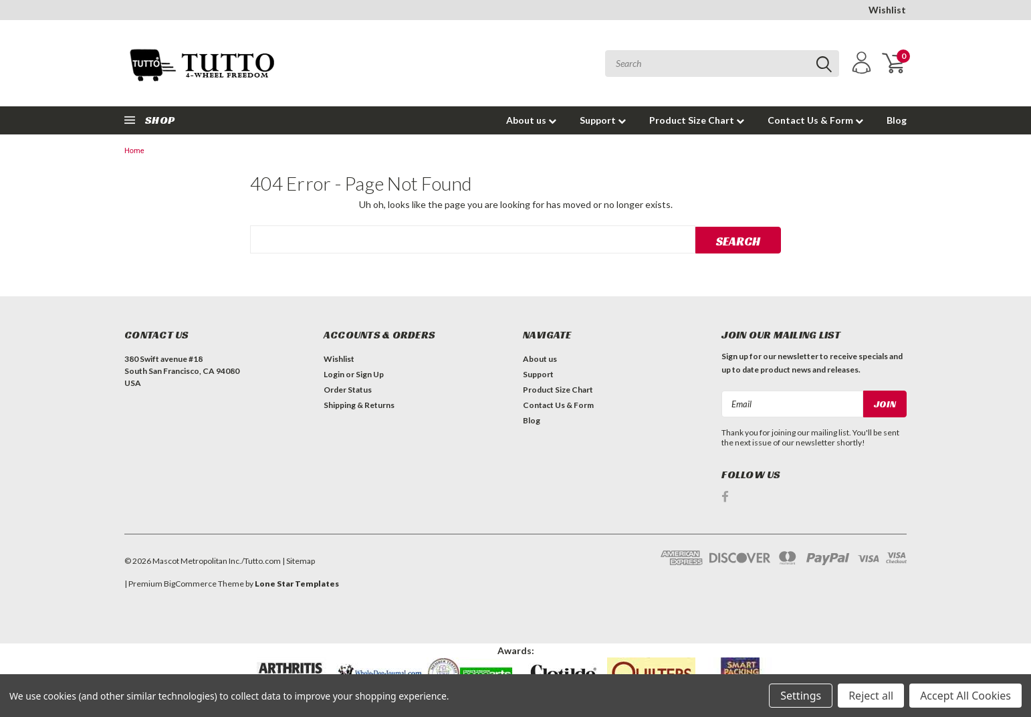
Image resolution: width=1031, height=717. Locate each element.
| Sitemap (298, 560)
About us (531, 120)
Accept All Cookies (965, 695)
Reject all (870, 695)
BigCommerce (190, 583)
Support (603, 120)
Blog (897, 120)
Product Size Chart (696, 120)
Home (134, 150)
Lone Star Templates (297, 583)
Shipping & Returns (359, 405)
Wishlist (887, 9)
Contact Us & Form (815, 120)
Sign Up (370, 374)
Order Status (348, 390)
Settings (800, 695)
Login (334, 374)
